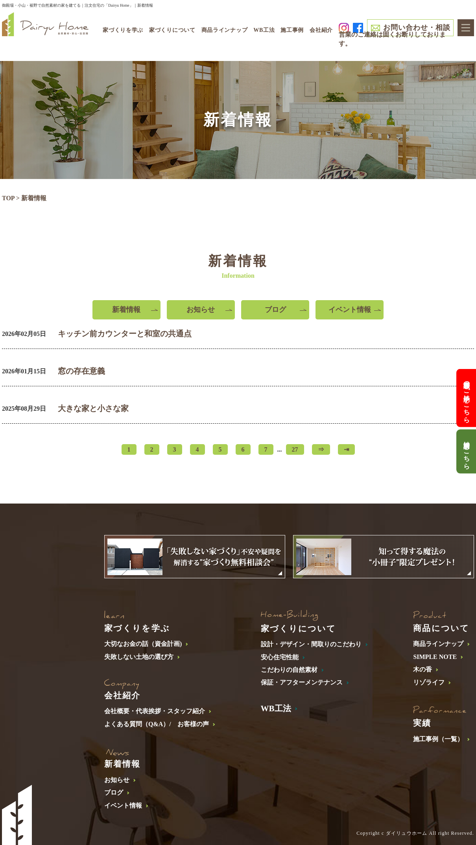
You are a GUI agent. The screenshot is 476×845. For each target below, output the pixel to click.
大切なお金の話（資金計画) (143, 643)
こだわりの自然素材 (289, 669)
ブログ (275, 310)
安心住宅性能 (280, 657)
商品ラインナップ (438, 643)
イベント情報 (349, 310)
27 (295, 449)
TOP (8, 198)
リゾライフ (429, 682)
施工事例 (292, 30)
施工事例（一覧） (438, 739)
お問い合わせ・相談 (416, 27)
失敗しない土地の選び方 (138, 656)
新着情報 (126, 310)
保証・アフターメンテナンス (302, 682)
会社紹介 (321, 30)
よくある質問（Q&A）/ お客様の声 (156, 724)
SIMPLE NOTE (435, 656)
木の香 (422, 669)
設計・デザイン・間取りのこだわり (311, 644)
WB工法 (264, 30)
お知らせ (200, 310)
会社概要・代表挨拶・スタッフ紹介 (154, 711)
